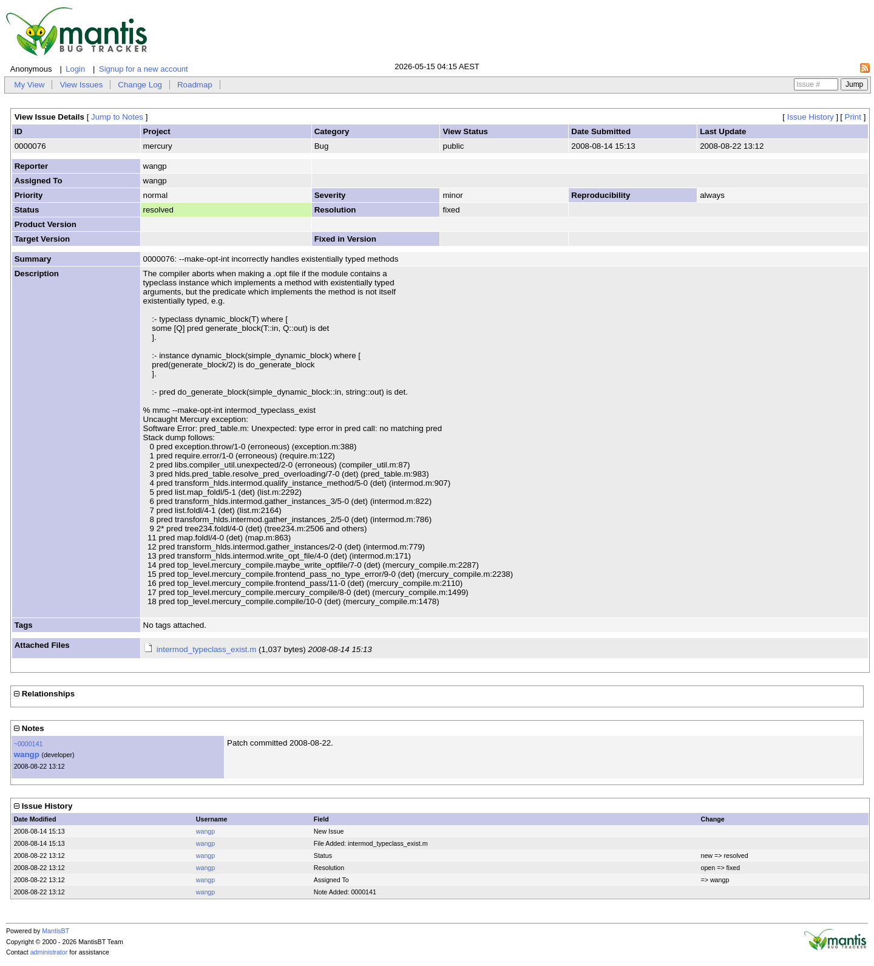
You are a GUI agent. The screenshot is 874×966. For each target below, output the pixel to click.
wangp (26, 754)
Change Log (140, 84)
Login (75, 68)
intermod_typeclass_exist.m (206, 649)
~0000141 (28, 743)
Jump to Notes (117, 116)
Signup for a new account (143, 68)
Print (853, 116)
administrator (49, 952)
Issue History (810, 116)
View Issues (81, 84)
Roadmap (194, 84)
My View (29, 84)
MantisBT (55, 930)
